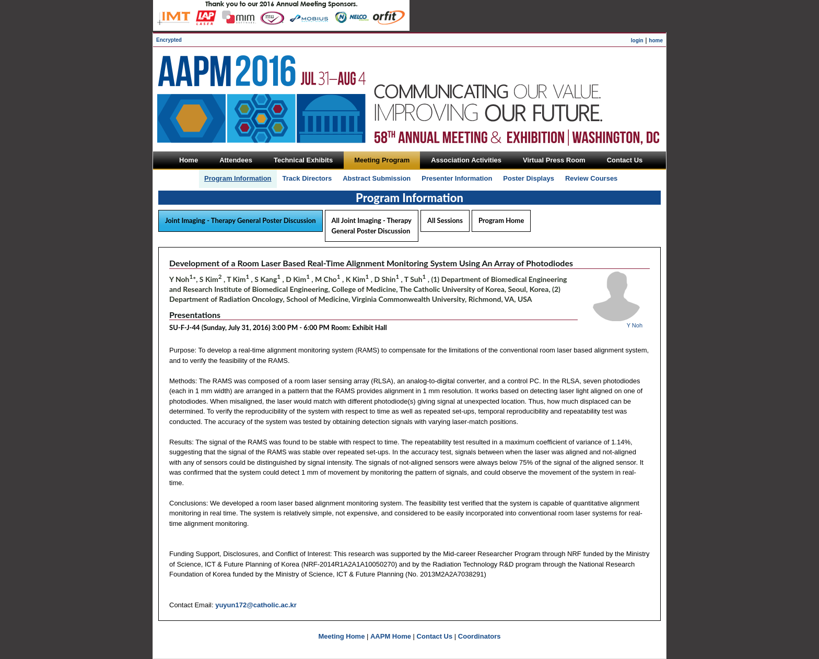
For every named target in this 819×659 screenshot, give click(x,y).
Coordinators (479, 636)
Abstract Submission (377, 178)
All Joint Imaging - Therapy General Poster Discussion (372, 225)
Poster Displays (528, 178)
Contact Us (435, 636)
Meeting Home (342, 636)
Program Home (501, 220)
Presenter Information (457, 178)
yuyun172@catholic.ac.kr (256, 605)
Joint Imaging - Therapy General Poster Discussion (240, 220)
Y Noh (634, 325)
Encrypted (169, 40)
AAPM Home (390, 636)
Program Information (238, 178)
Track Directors (307, 178)
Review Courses (591, 178)
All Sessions (445, 220)
